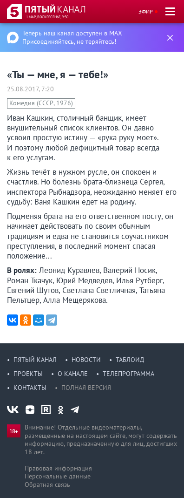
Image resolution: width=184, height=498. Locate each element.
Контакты (29, 387)
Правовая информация (58, 468)
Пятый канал (35, 359)
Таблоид (130, 359)
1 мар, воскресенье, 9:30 (47, 16)
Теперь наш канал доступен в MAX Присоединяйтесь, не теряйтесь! (72, 37)
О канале (73, 373)
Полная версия (86, 387)
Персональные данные (58, 476)
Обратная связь (47, 484)
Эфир (145, 11)
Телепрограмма (128, 373)
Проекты (28, 373)
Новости (86, 359)
